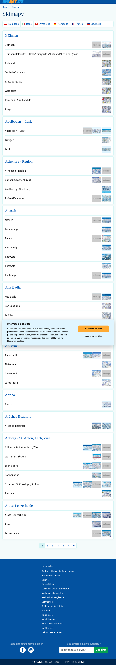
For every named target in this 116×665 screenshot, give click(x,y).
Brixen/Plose (48, 584)
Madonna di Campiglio (52, 593)
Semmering (47, 602)
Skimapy (16, 7)
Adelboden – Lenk (18, 121)
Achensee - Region (19, 161)
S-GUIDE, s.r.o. (41, 662)
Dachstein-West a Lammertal (55, 588)
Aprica (10, 395)
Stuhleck (46, 610)
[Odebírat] (101, 650)
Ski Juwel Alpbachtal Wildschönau (58, 571)
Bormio (45, 580)
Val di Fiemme (48, 619)
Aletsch (10, 211)
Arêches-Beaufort (18, 416)
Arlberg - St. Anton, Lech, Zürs (27, 438)
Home (5, 7)
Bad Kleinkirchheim (51, 575)
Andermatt (13, 346)
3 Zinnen (11, 35)
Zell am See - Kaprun (52, 632)
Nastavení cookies (93, 336)
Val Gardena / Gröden (52, 623)
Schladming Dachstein (52, 606)
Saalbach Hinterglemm (53, 597)
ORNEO (81, 662)
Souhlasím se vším (93, 329)
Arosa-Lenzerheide (19, 506)
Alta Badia (13, 287)
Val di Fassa (47, 615)
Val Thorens (47, 628)
